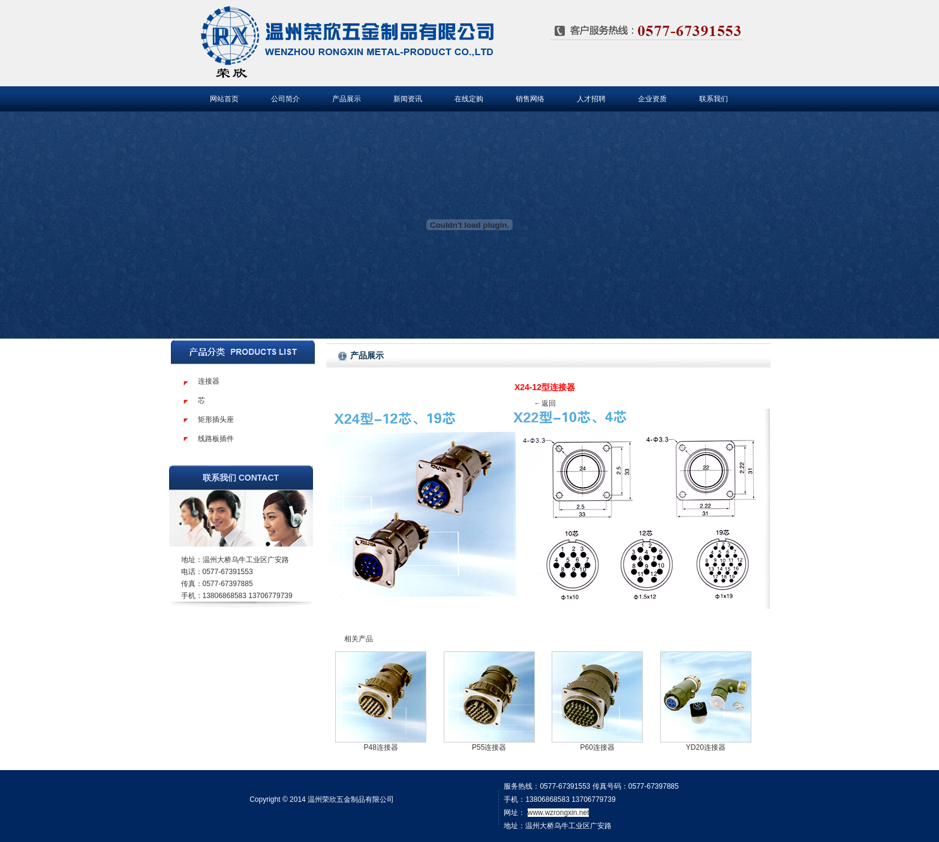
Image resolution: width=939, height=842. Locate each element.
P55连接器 (489, 747)
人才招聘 (591, 99)
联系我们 (713, 99)
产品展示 (346, 99)
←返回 (545, 403)
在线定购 (469, 99)
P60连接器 (597, 747)
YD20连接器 (706, 747)
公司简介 (285, 99)
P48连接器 (380, 747)
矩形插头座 (216, 419)
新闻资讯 (407, 99)
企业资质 (652, 99)
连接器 (208, 381)
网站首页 (224, 99)
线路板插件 (216, 438)
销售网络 (530, 99)
